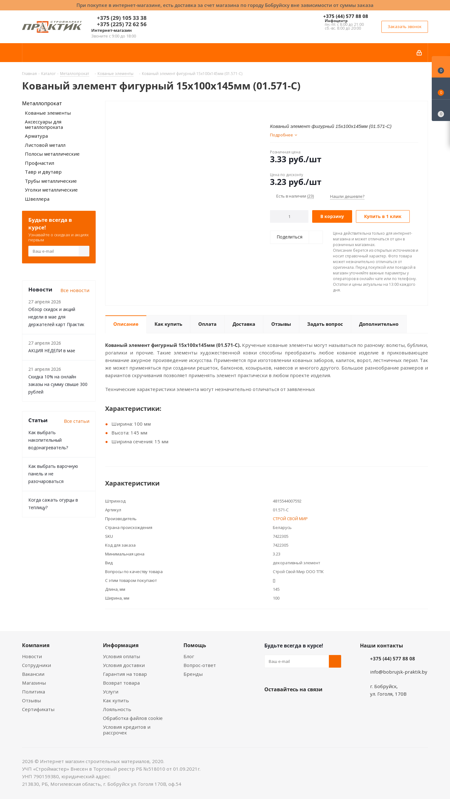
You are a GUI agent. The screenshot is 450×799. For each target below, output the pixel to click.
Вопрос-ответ (199, 665)
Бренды (193, 674)
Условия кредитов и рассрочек (126, 730)
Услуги (110, 691)
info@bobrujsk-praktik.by (398, 672)
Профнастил (39, 163)
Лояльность (117, 709)
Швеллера (37, 199)
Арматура (36, 136)
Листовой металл (45, 145)
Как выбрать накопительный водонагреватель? (48, 440)
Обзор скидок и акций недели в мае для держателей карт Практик (56, 316)
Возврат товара (121, 683)
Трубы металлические (51, 181)
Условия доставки (124, 665)
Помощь (194, 645)
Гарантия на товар (125, 674)
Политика (33, 691)
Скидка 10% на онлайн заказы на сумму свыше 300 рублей (57, 384)
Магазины (34, 683)
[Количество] (289, 216)
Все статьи (76, 421)
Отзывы (31, 700)
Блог (188, 656)
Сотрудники (36, 665)
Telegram (318, 704)
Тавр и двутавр (43, 172)
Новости (32, 656)
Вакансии (33, 674)
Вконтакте (270, 704)
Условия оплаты (121, 656)
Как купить (116, 700)
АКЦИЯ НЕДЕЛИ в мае (51, 351)
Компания (35, 645)
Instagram (302, 704)
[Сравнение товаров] (441, 110)
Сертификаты (38, 709)
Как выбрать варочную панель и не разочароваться (53, 473)
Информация (120, 645)
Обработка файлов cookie (133, 718)
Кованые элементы (48, 113)
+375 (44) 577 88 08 (345, 16)
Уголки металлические (51, 190)
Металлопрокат (42, 103)
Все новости (74, 290)
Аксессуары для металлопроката (44, 124)
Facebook (286, 704)
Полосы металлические (52, 154)
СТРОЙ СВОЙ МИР (290, 518)
